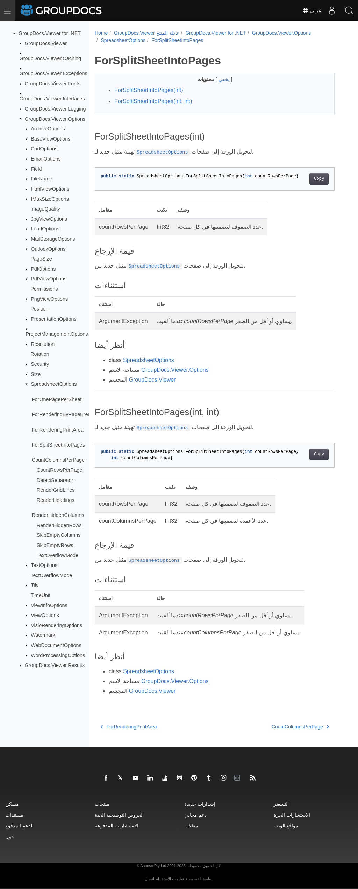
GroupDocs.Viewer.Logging (55, 109)
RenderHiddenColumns (58, 515)
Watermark (43, 635)
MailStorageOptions (53, 239)
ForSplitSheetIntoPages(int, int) (153, 101)
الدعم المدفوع (19, 825)
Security (40, 364)
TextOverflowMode (57, 555)
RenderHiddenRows (59, 525)
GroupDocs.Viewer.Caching (50, 58)
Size (36, 374)
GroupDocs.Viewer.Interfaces (52, 98)
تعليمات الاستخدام (170, 879)
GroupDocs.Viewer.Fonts (53, 83)
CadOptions (44, 148)
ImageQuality (45, 209)
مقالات (191, 825)
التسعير (281, 804)
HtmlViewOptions (50, 189)
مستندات (14, 814)
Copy (319, 178)
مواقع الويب (286, 825)
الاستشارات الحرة (292, 814)
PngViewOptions (49, 298)
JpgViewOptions (49, 219)
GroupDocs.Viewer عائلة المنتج (146, 33)
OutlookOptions (48, 248)
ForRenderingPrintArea (58, 429)
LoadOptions (45, 229)
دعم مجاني (195, 814)
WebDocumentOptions (56, 645)
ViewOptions (45, 615)
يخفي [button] (225, 79)
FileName (41, 179)
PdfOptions (43, 269)
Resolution (43, 344)
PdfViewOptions (48, 279)
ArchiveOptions (48, 128)
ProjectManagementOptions (57, 334)
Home (101, 33)
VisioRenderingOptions (56, 625)
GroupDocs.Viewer (46, 43)
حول (9, 836)
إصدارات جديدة (199, 804)
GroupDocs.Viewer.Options (55, 118)
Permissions (44, 289)
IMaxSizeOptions (50, 198)
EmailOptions (46, 159)
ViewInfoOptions (49, 605)
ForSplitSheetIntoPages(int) (148, 90)
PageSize (41, 259)
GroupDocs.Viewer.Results (55, 665)
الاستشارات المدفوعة (116, 825)
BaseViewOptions (50, 139)
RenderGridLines (56, 490)
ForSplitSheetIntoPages (58, 445)
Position (39, 309)
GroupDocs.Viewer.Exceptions (53, 73)
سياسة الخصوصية (199, 879)
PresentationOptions (53, 319)
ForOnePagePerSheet (56, 399)
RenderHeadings (55, 500)
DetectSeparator (55, 480)
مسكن (12, 804)
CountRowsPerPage (59, 470)
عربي (311, 10)
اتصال (149, 879)
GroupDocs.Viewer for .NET (50, 33)
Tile (35, 585)
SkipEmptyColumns (59, 535)
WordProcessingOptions (58, 655)
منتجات (102, 804)
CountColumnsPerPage (58, 460)
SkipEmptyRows (55, 545)
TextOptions (44, 565)
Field (36, 169)
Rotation (39, 354)
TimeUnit (40, 595)
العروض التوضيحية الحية (119, 814)
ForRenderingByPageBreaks (64, 414)
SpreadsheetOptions (54, 384)
